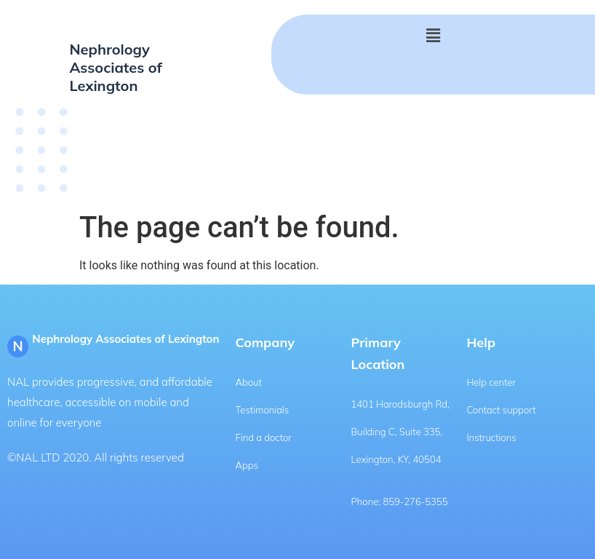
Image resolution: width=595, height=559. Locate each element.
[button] (432, 35)
